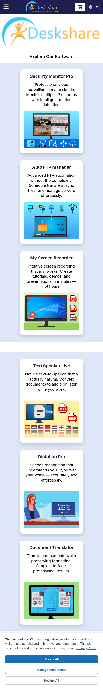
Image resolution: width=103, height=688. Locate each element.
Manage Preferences (51, 670)
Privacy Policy (86, 648)
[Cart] (80, 7)
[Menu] (8, 7)
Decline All (51, 680)
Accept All (51, 659)
